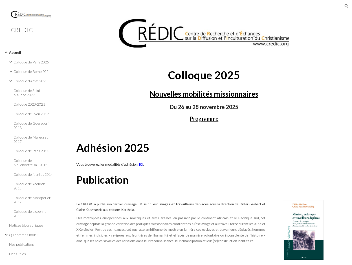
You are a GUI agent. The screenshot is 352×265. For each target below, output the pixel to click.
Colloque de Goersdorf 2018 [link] (31, 125)
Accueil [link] (15, 52)
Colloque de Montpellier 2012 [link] (32, 199)
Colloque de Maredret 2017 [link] (30, 139)
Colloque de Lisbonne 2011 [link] (29, 213)
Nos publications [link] (21, 244)
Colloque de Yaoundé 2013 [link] (29, 186)
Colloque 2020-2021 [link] (29, 104)
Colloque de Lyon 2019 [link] (31, 114)
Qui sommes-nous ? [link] (23, 234)
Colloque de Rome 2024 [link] (32, 71)
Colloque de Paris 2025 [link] (31, 62)
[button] (346, 6)
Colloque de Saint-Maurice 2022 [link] (27, 92)
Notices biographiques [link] (26, 225)
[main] (204, 75)
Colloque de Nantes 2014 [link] (33, 174)
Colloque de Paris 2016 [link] (31, 151)
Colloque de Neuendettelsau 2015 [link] (30, 162)
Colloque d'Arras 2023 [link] (30, 81)
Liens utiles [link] (17, 254)
